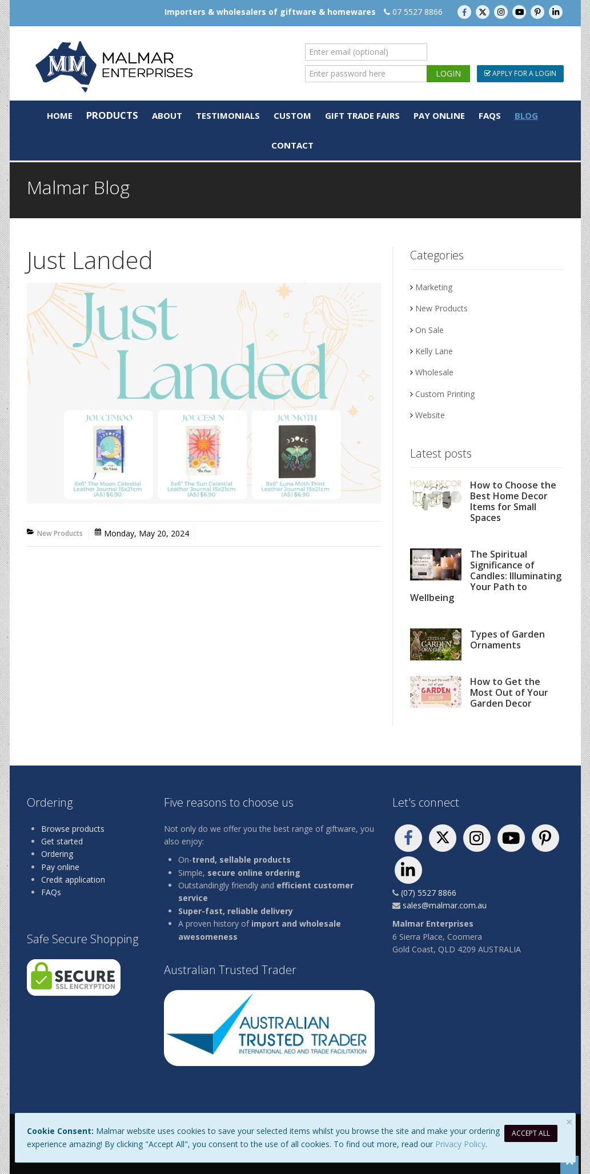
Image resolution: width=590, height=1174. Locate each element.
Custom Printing (445, 393)
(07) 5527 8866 (428, 892)
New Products (60, 533)
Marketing (433, 287)
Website (430, 415)
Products (112, 115)
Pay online (60, 867)
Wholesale (434, 372)
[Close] (569, 1122)
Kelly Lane (434, 351)
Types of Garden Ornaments (507, 639)
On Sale (429, 329)
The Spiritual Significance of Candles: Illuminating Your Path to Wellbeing (485, 576)
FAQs (490, 115)
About (167, 115)
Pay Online (439, 115)
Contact (292, 145)
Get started (62, 841)
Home (60, 115)
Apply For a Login (520, 73)
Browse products (73, 828)
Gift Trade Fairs (362, 115)
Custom (292, 115)
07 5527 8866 (417, 11)
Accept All (531, 1133)
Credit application (73, 879)
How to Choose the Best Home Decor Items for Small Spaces (513, 501)
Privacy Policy (460, 1144)
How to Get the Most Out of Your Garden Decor (509, 692)
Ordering (57, 853)
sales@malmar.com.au (445, 905)
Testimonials (228, 115)
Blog (526, 115)
